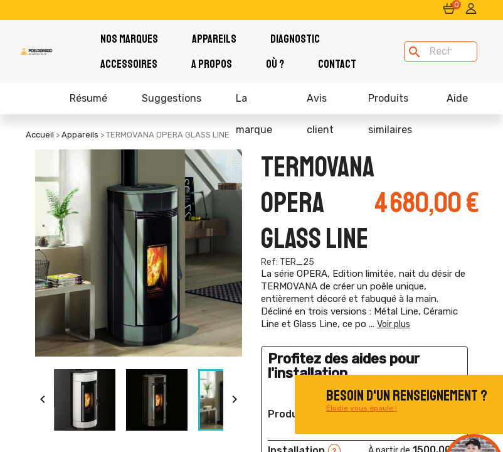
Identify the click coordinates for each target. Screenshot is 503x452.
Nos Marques (129, 39)
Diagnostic (295, 39)
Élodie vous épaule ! (361, 408)
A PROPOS (211, 64)
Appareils (214, 39)
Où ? (275, 64)
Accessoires (128, 64)
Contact (337, 64)
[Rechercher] (440, 51)
